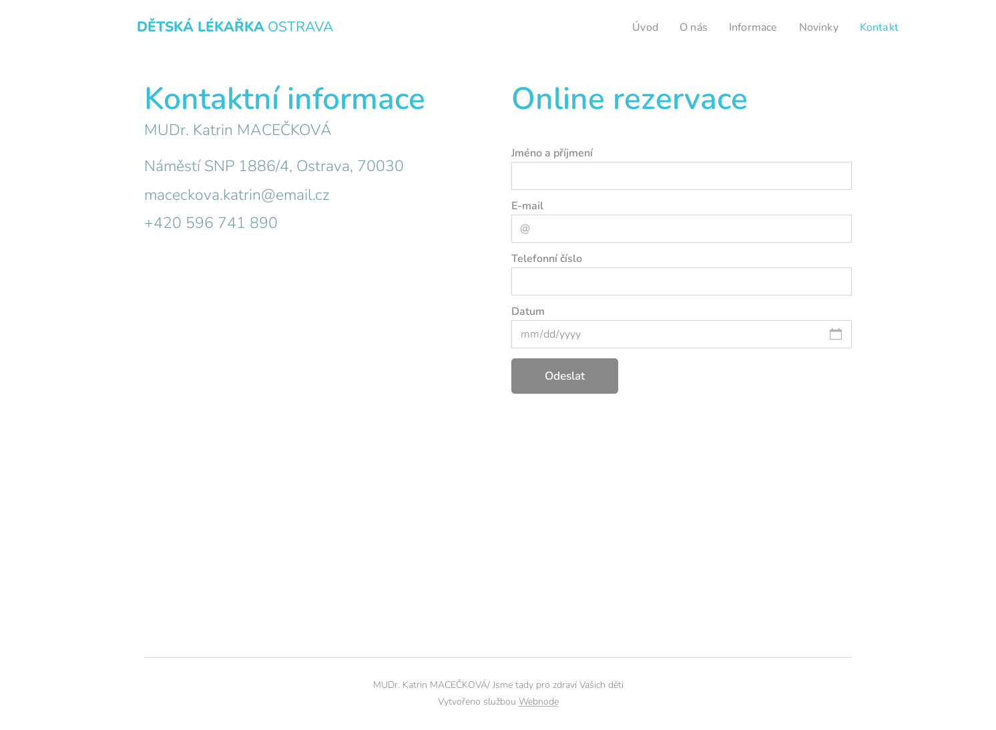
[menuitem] (636, 27)
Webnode (539, 701)
